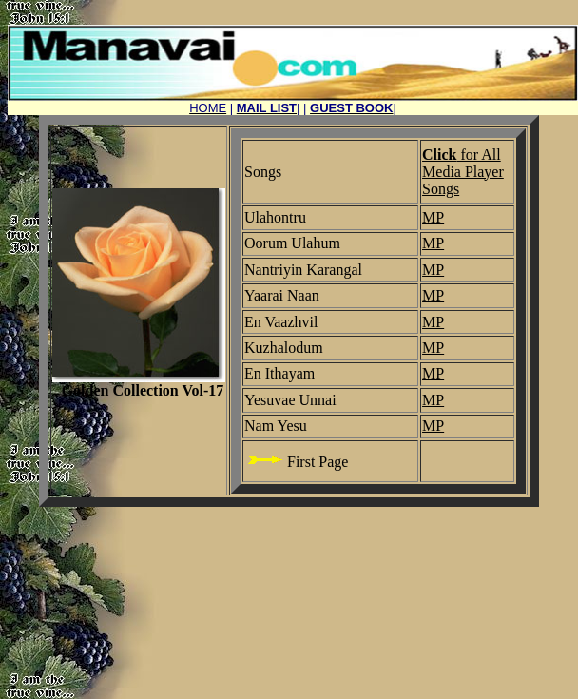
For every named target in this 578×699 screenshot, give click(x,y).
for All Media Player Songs (463, 171)
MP (433, 217)
